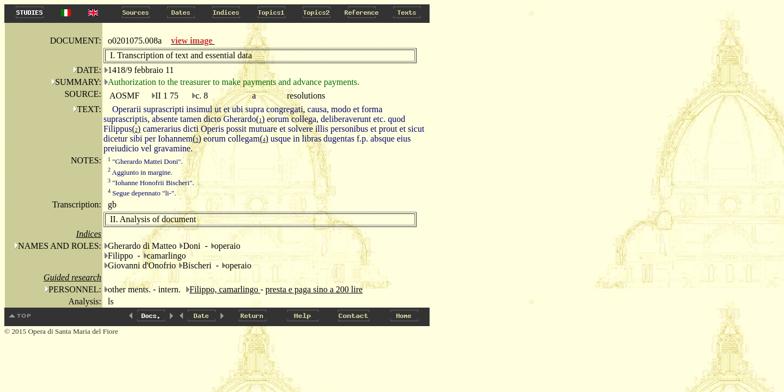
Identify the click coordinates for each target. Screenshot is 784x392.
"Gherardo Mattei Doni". (145, 161)
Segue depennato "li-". (142, 193)
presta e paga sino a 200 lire (314, 289)
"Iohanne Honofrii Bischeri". (151, 183)
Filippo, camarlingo (224, 289)
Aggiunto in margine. (140, 172)
